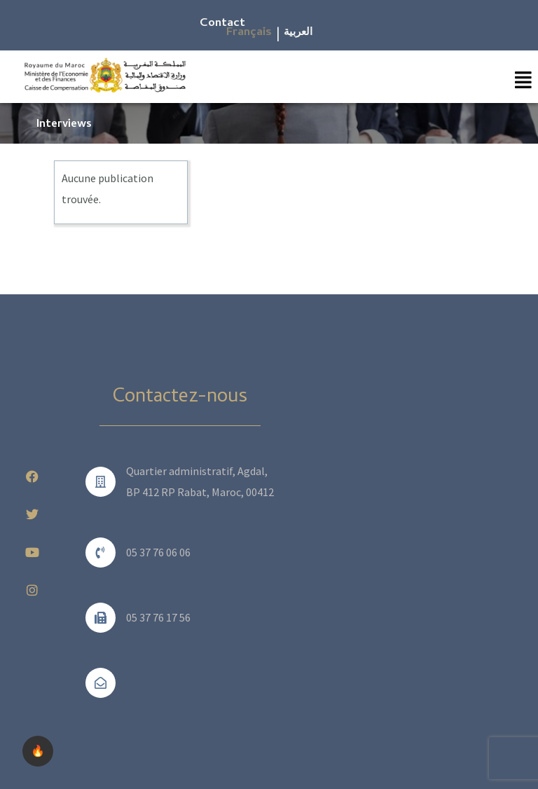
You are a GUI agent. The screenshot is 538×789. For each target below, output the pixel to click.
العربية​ (298, 33)
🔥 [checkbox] (38, 751)
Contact (222, 24)
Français (249, 33)
